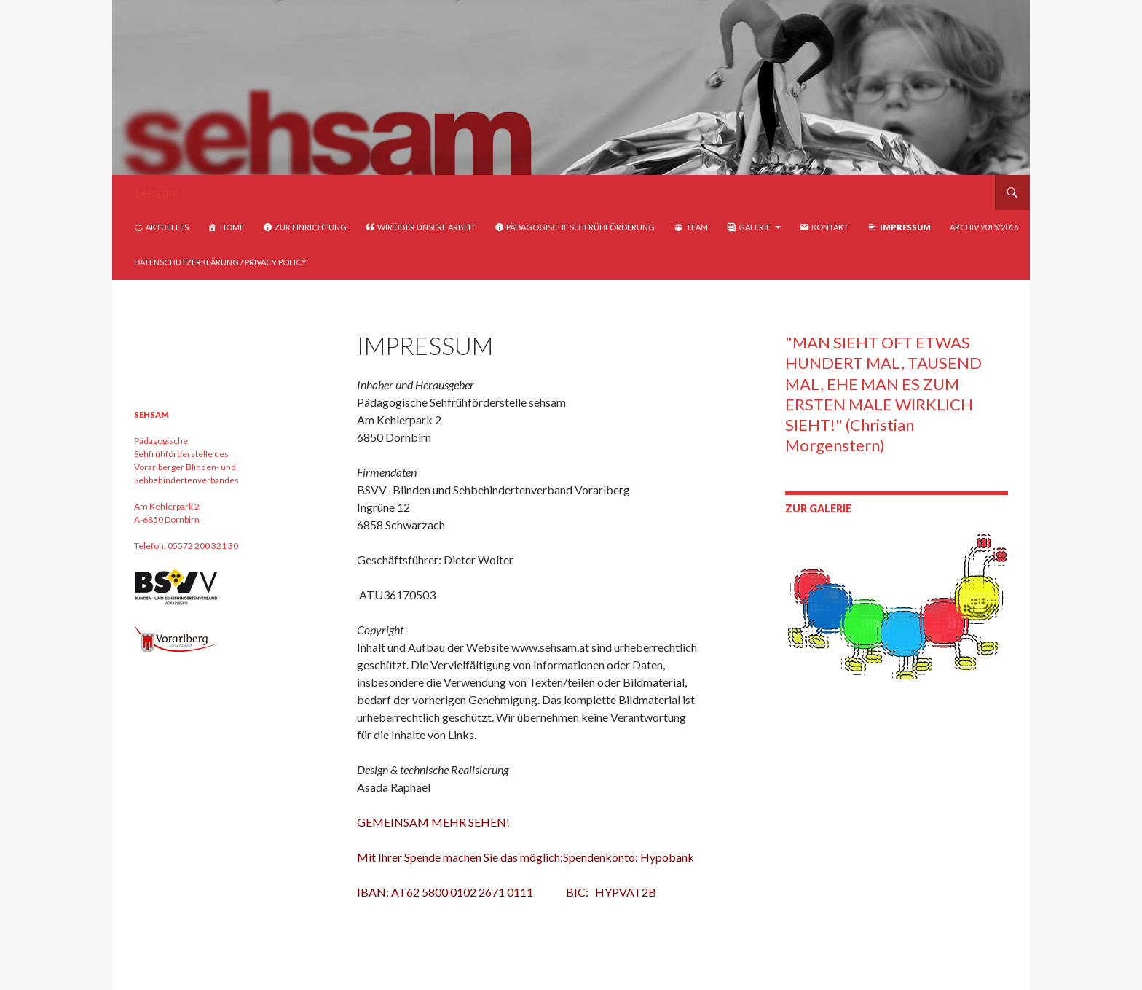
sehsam (156, 192)
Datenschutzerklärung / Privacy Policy (220, 262)
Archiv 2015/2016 (984, 227)
